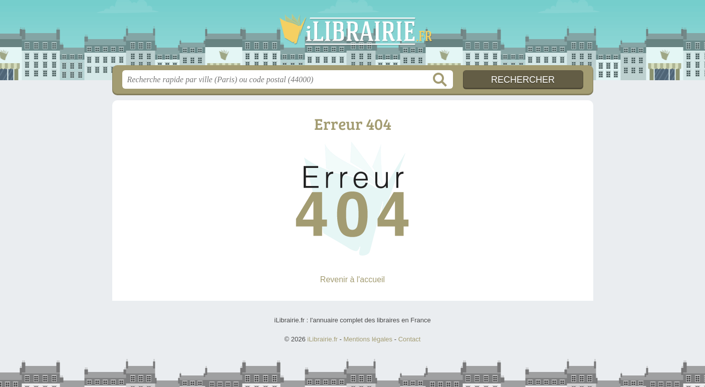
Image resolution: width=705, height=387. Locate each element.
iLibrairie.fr (353, 35)
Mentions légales (368, 339)
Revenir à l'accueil (352, 279)
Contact (409, 339)
